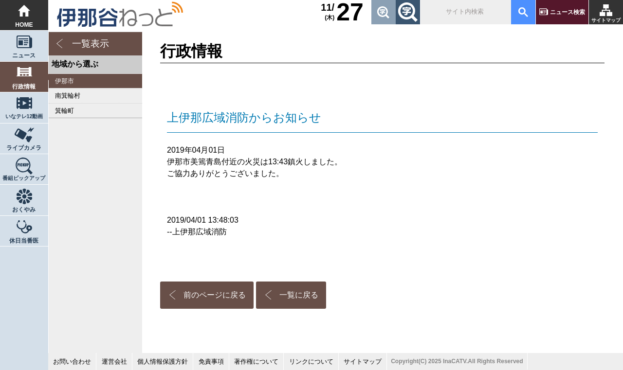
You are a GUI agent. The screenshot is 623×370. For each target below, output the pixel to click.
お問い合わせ (72, 361)
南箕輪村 (67, 95)
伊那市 (64, 81)
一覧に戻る (298, 295)
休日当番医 (23, 240)
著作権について (256, 361)
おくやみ (24, 209)
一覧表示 (90, 43)
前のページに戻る (214, 295)
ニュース (24, 55)
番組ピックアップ (23, 178)
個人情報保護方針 (162, 361)
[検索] (465, 12)
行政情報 (24, 86)
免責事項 (211, 361)
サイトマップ (606, 20)
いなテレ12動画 (24, 116)
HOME (24, 24)
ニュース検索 (567, 12)
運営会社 (114, 361)
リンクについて (311, 361)
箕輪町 (64, 110)
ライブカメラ (23, 147)
